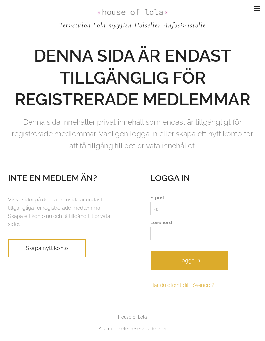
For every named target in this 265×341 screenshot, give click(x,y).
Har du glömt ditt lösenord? (182, 285)
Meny (257, 8)
